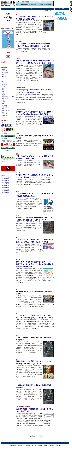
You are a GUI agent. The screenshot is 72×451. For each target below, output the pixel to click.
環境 (3, 112)
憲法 (3, 89)
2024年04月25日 (5, 184)
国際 (3, 88)
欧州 (3, 108)
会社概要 (52, 445)
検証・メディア (5, 98)
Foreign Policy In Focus (7, 159)
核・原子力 (4, 84)
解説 (3, 74)
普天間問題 (4, 105)
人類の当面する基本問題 (8, 96)
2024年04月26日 (5, 182)
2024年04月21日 (5, 189)
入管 (3, 83)
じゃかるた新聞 (5, 150)
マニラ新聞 (4, 133)
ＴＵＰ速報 (4, 138)
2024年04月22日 (5, 187)
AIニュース (4, 122)
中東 (3, 100)
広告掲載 (40, 445)
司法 (3, 132)
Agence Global (5, 152)
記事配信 (46, 445)
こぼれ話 (4, 76)
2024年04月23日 (5, 185)
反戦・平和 (4, 113)
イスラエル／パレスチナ (8, 110)
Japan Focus (4, 153)
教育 (3, 93)
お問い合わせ (21, 445)
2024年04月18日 (5, 192)
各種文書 (34, 445)
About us (58, 445)
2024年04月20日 (5, 190)
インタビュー (5, 72)
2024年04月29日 (5, 177)
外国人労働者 (5, 115)
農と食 (3, 95)
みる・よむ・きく (6, 71)
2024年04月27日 (5, 180)
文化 (3, 91)
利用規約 (28, 445)
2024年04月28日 (5, 178)
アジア (3, 86)
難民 (3, 103)
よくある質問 (13, 445)
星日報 (3, 161)
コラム (3, 69)
